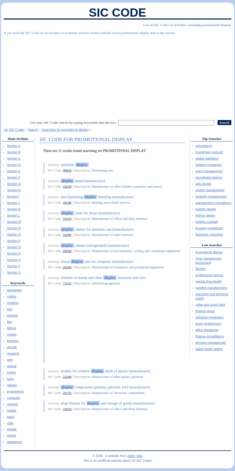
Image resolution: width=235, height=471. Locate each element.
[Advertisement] (117, 75)
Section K (13, 209)
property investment (209, 228)
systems (12, 303)
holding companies (208, 165)
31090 (67, 235)
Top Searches (211, 139)
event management (209, 171)
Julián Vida (135, 456)
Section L (13, 215)
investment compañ (209, 152)
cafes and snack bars (210, 305)
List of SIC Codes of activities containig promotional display (187, 25)
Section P (13, 241)
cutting (11, 296)
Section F (13, 177)
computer (13, 398)
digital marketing (206, 158)
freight (11, 372)
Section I (13, 196)
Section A (13, 146)
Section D (14, 165)
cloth (10, 423)
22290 (67, 377)
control (11, 334)
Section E (13, 171)
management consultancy (213, 203)
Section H (14, 190)
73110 (67, 283)
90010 (67, 170)
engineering (15, 391)
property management (210, 196)
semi (10, 379)
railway (12, 385)
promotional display (209, 252)
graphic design (205, 209)
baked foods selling (209, 349)
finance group (205, 311)
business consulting (209, 234)
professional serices (209, 275)
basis (10, 417)
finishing (12, 341)
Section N (14, 228)
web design (203, 184)
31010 (67, 219)
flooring (200, 269)
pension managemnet (210, 343)
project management (209, 190)
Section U (14, 272)
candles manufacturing (211, 288)
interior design (205, 215)
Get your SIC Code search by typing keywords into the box (73, 123)
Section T (13, 266)
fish (9, 322)
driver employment (208, 324)
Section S (13, 260)
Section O (14, 234)
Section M (14, 222)
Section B (13, 152)
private (11, 429)
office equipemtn (207, 330)
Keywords (18, 283)
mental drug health (208, 281)
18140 (67, 202)
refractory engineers (209, 317)
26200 (67, 267)
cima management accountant (208, 261)
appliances (14, 442)
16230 (67, 186)
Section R (14, 253)
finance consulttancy (209, 336)
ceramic (12, 404)
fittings (11, 328)
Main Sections (18, 139)
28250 (67, 251)
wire (10, 360)
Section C (14, 158)
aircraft (12, 347)
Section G (14, 184)
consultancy (203, 146)
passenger (14, 290)
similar (11, 435)
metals (11, 410)
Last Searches (212, 245)
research (13, 353)
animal (11, 366)
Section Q (14, 247)
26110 (67, 393)
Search (33, 130)
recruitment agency (208, 177)
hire (9, 309)
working (12, 315)
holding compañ (206, 222)
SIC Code (117, 12)
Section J (13, 203)
